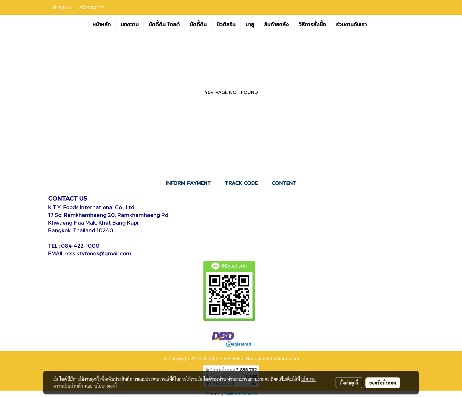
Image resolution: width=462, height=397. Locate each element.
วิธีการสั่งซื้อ (312, 25)
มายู (249, 25)
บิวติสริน (226, 25)
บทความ (130, 25)
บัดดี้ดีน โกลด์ (164, 25)
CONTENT (284, 183)
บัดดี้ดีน (198, 25)
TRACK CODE (241, 183)
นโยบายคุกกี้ (105, 386)
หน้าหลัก (101, 25)
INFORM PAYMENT (188, 183)
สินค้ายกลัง (276, 25)
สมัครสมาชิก (91, 7)
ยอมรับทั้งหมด (382, 382)
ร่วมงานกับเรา (351, 25)
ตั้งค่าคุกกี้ (349, 382)
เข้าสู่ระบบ (62, 7)
